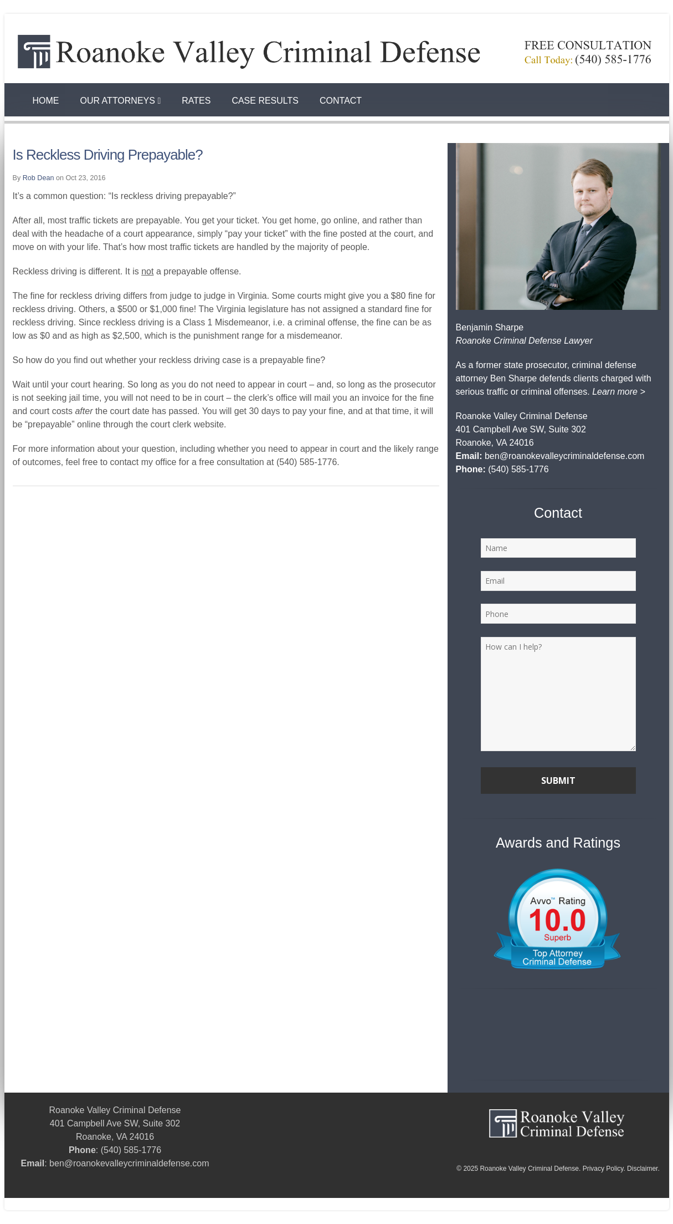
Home (46, 100)
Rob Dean (38, 178)
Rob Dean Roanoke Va (382, 1204)
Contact (341, 100)
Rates (196, 100)
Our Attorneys (120, 100)
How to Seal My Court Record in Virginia (73, 1204)
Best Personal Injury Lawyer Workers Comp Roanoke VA (242, 1204)
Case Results (265, 100)
